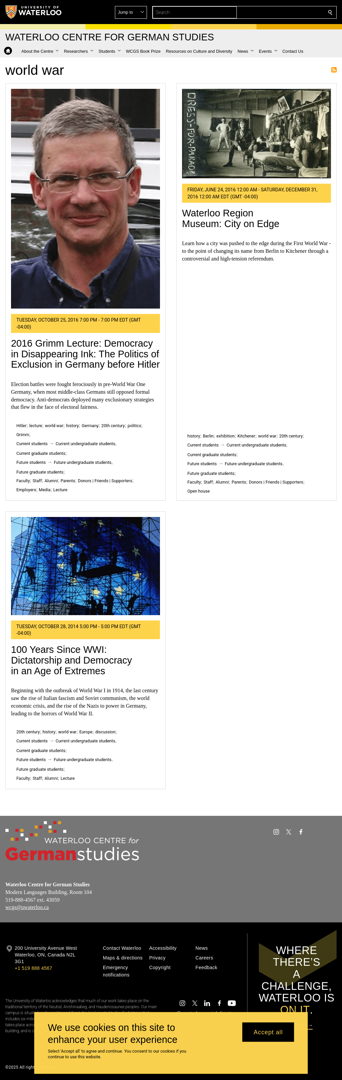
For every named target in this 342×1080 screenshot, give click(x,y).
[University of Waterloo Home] (33, 12)
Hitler (21, 425)
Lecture (60, 489)
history (72, 425)
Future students (31, 462)
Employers (26, 489)
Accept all (268, 1032)
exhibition (225, 435)
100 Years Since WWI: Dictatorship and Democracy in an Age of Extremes (71, 660)
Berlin (208, 435)
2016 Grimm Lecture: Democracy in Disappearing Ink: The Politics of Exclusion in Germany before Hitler (85, 354)
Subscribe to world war (334, 69)
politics (134, 425)
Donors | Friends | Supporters (105, 480)
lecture (35, 425)
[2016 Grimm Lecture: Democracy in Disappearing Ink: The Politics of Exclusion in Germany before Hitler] (85, 199)
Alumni (51, 480)
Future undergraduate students (83, 462)
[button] (282, 12)
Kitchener (246, 435)
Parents (67, 480)
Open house (198, 491)
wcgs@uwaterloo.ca (27, 907)
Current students (32, 443)
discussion (105, 731)
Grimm (22, 434)
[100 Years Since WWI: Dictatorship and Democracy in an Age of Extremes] (85, 566)
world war (54, 425)
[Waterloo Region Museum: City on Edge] (256, 134)
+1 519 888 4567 (33, 968)
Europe (86, 731)
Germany (89, 425)
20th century (113, 425)
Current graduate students (40, 453)
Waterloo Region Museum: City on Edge (231, 218)
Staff (37, 480)
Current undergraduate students (85, 443)
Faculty (23, 480)
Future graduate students (39, 472)
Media (44, 489)
